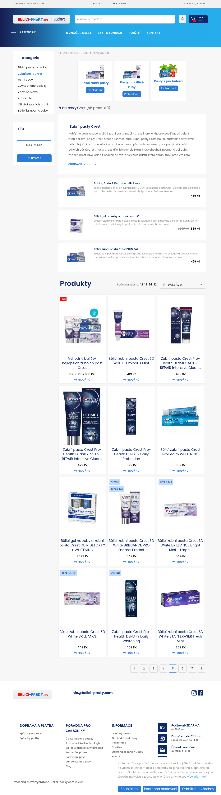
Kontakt (154, 33)
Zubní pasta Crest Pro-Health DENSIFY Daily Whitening (131, 636)
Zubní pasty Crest (30, 74)
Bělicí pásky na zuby (32, 67)
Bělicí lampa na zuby (33, 110)
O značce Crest (78, 33)
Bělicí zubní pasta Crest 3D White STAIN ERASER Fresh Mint (180, 636)
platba (201, 3)
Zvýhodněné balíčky (32, 86)
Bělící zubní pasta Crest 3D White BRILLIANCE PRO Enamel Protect (131, 545)
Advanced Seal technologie (83, 743)
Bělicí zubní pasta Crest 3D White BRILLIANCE (82, 634)
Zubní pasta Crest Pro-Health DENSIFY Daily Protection (131, 454)
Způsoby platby (29, 738)
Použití (134, 33)
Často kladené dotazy (79, 738)
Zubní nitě (25, 98)
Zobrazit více (79, 164)
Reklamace (119, 742)
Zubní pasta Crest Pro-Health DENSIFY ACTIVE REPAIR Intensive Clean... (180, 363)
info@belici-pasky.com (30, 3)
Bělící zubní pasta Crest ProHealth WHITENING (180, 452)
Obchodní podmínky (125, 738)
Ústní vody (25, 79)
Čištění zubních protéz (34, 104)
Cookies (117, 747)
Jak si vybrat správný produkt (84, 748)
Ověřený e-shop (122, 733)
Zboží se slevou (28, 92)
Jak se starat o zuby (78, 761)
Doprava (189, 3)
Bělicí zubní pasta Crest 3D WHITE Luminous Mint (131, 360)
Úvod (85, 53)
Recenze (98, 3)
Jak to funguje (110, 33)
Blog (68, 766)
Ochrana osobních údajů (127, 752)
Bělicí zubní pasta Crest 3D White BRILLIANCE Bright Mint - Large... (180, 545)
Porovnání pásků (76, 752)
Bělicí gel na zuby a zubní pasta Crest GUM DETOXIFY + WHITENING (82, 545)
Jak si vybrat (119, 3)
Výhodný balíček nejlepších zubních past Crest (82, 363)
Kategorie (28, 32)
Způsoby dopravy (31, 733)
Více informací (196, 777)
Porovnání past (75, 757)
